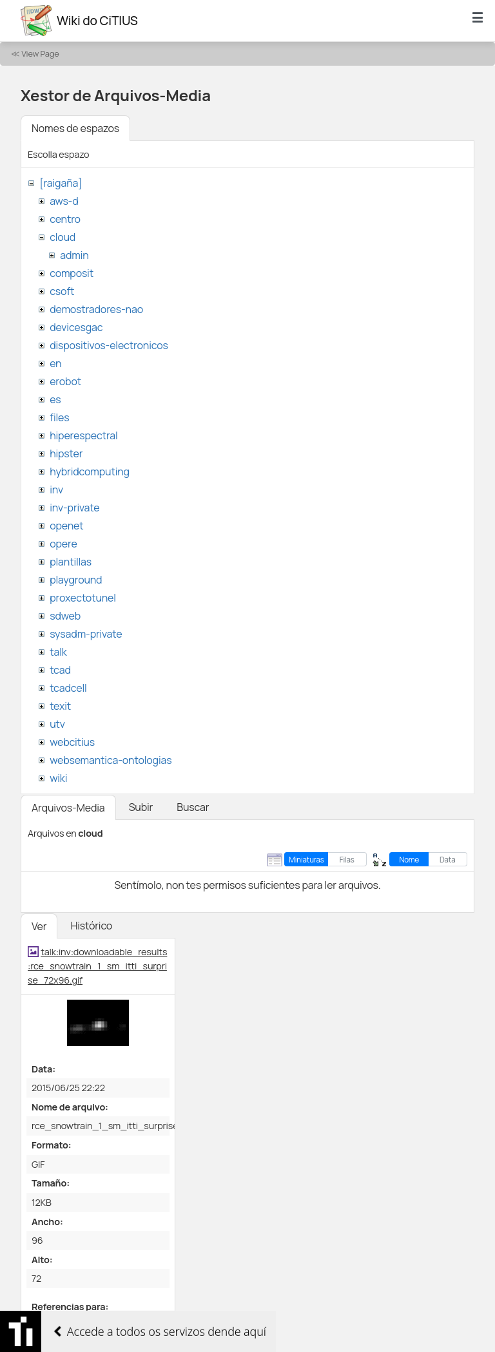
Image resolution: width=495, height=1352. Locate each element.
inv (56, 489)
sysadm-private (86, 634)
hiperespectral (83, 435)
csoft (62, 291)
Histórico (91, 926)
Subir (141, 807)
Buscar (193, 807)
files (59, 417)
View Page (40, 53)
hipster (66, 453)
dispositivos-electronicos (109, 345)
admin (74, 255)
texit (60, 706)
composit (71, 273)
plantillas (71, 562)
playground (76, 580)
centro (65, 219)
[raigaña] (60, 183)
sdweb (65, 616)
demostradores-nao (96, 309)
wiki (58, 778)
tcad (60, 670)
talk (58, 652)
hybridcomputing (90, 471)
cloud (62, 237)
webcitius (72, 742)
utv (57, 724)
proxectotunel (83, 598)
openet (66, 526)
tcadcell (68, 688)
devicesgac (76, 327)
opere (63, 544)
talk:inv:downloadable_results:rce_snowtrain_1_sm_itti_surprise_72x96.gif (97, 965)
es (55, 399)
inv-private (74, 507)
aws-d (64, 201)
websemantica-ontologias (110, 760)
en (55, 363)
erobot (65, 381)
